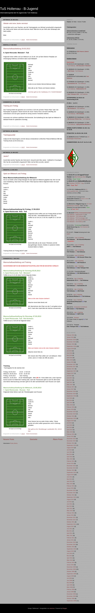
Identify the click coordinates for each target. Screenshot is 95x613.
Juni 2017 (69, 378)
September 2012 (71, 497)
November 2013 (71, 468)
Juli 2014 (69, 450)
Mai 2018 (69, 355)
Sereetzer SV (73, 183)
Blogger (64, 608)
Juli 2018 (69, 351)
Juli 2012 (69, 501)
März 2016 (70, 405)
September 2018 (71, 346)
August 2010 (70, 551)
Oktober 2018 (70, 344)
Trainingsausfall (9, 135)
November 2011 (71, 519)
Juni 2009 (69, 580)
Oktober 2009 (70, 571)
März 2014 (70, 459)
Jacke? (6, 156)
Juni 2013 (69, 477)
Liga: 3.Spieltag (77, 294)
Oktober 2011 (70, 522)
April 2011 (70, 533)
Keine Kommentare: (32, 39)
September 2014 (71, 445)
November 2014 (71, 441)
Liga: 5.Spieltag (78, 283)
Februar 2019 (70, 335)
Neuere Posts (8, 439)
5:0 (76, 285)
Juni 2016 (69, 398)
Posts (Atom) (13, 443)
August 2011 (70, 526)
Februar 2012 (70, 513)
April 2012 (70, 508)
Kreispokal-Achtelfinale (80, 307)
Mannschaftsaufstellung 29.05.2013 (16, 49)
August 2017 (70, 373)
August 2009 (70, 576)
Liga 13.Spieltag (79, 237)
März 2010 (70, 560)
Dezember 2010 (71, 542)
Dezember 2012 (71, 490)
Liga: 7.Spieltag (79, 266)
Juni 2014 (69, 452)
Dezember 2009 (71, 567)
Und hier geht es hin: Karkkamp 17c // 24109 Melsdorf (45, 92)
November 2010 (71, 544)
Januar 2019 (70, 337)
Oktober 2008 (70, 598)
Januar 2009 (70, 591)
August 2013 (70, 474)
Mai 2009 (69, 582)
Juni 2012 (69, 504)
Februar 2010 (70, 562)
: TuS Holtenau (75, 71)
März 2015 (70, 432)
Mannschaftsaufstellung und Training (17, 262)
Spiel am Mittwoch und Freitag (14, 174)
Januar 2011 (70, 540)
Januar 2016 (70, 409)
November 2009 (71, 569)
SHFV (68, 234)
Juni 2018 (69, 353)
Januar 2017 (70, 389)
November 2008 (71, 596)
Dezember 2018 (71, 339)
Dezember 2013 (71, 465)
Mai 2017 (69, 380)
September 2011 (71, 524)
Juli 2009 (69, 578)
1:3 (72, 246)
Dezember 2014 (71, 438)
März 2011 (70, 535)
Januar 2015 (70, 436)
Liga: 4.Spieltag (78, 289)
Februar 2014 (70, 461)
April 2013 (70, 481)
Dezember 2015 (71, 411)
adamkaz (52, 608)
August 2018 (70, 348)
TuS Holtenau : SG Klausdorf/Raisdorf (77, 220)
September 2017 (71, 371)
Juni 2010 (69, 553)
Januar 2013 (70, 488)
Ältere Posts (58, 439)
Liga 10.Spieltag (79, 255)
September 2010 (71, 549)
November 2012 (71, 492)
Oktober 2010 (70, 546)
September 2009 (71, 573)
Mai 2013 (69, 479)
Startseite (33, 439)
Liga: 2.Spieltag (77, 299)
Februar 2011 (70, 537)
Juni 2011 (69, 528)
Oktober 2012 (70, 495)
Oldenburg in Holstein (73, 205)
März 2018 (70, 360)
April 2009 (70, 585)
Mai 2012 (69, 506)
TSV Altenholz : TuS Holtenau (75, 216)
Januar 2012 (70, 515)
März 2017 (70, 384)
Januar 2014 (70, 463)
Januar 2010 (70, 564)
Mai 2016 (69, 400)
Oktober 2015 (70, 416)
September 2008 (71, 600)
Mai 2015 (69, 427)
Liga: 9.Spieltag (79, 260)
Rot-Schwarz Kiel (80, 177)
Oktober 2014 (70, 443)
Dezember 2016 (71, 391)
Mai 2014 (69, 454)
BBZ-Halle (75, 191)
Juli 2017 (69, 375)
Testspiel (76, 317)
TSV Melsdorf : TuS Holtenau (75, 221)
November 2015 (71, 414)
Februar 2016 (70, 407)
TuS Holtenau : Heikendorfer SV (76, 214)
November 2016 (71, 393)
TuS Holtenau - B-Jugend (19, 9)
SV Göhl (89, 204)
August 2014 (70, 447)
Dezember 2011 (71, 517)
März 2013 (70, 483)
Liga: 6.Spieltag (78, 278)
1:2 (76, 252)
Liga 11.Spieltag (79, 250)
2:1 (79, 280)
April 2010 (70, 558)
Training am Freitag (10, 106)
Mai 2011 (69, 531)
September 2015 (71, 418)
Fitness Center (84, 198)
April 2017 (70, 382)
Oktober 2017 (70, 369)
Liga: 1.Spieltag (78, 312)
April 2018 (70, 357)
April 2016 (70, 402)
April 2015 (70, 429)
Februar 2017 (70, 387)
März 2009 (70, 587)
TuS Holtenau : (79, 65)
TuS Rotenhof (84, 227)
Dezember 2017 (71, 364)
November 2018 (71, 342)
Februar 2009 (70, 589)
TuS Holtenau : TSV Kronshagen (76, 218)
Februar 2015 (70, 434)
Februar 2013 (70, 486)
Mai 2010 (69, 555)
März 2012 (70, 510)
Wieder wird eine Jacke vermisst (15, 23)
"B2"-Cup (81, 183)
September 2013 (71, 472)
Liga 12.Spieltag (79, 244)
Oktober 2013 (70, 470)
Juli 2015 (69, 423)
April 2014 (70, 456)
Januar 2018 (70, 362)
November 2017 (71, 366)
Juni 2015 (69, 425)
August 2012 (70, 499)
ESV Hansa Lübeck (83, 51)
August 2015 (70, 420)
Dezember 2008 (71, 594)
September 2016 (71, 396)
